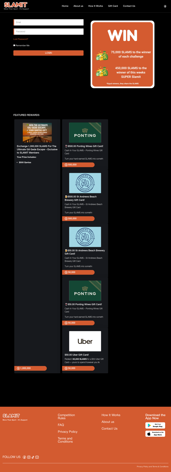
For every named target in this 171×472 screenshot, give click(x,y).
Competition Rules (66, 417)
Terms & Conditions (160, 467)
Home (65, 6)
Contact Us (129, 6)
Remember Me (21, 45)
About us (78, 6)
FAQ (61, 425)
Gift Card (113, 6)
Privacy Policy (67, 432)
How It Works (95, 6)
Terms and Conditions (65, 440)
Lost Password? (20, 39)
